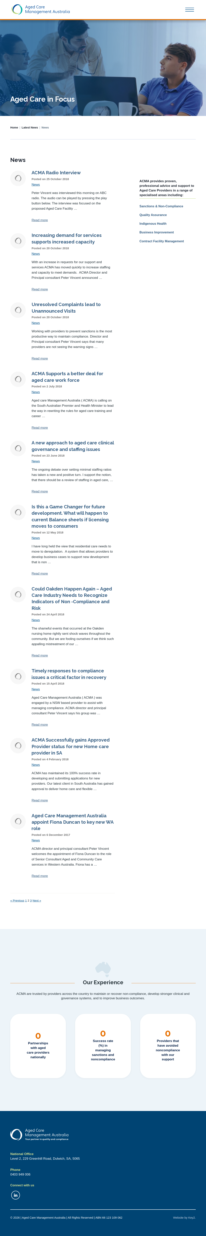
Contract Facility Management (161, 241)
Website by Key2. (184, 1217)
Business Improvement (156, 232)
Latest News (30, 127)
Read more (40, 220)
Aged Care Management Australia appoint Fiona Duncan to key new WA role (72, 822)
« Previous (17, 900)
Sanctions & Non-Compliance (161, 206)
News (36, 184)
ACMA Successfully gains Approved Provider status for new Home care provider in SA (71, 746)
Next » (37, 900)
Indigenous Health (153, 223)
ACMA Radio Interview (56, 172)
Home (14, 127)
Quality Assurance (153, 215)
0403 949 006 (20, 1174)
